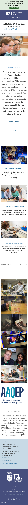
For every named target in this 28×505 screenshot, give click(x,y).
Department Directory (9, 463)
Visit (13, 17)
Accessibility (9, 491)
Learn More (14, 122)
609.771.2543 (5, 458)
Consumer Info (17, 491)
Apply (9, 17)
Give (17, 17)
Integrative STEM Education (14, 25)
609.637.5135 (5, 460)
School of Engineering (14, 29)
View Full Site (3, 502)
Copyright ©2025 (14, 487)
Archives (23, 265)
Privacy (23, 491)
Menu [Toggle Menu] (3, 34)
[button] (19, 17)
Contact (11, 489)
